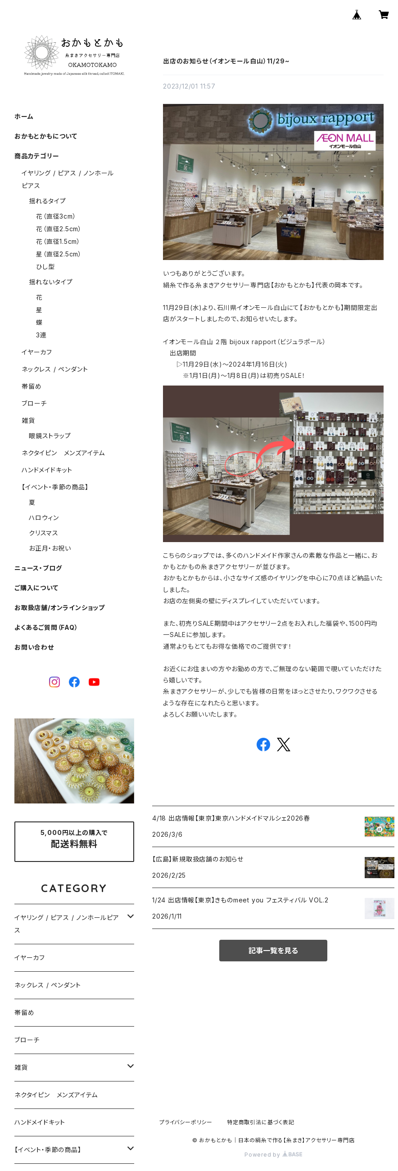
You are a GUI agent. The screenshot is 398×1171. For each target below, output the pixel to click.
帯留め (31, 386)
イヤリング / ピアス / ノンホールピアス (66, 924)
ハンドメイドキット (47, 470)
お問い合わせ (34, 647)
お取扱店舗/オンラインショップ (59, 607)
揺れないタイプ (51, 282)
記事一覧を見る (273, 950)
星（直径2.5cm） (59, 254)
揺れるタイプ (47, 201)
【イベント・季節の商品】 (55, 487)
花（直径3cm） (56, 216)
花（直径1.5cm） (58, 241)
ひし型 (45, 266)
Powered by (273, 1154)
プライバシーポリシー (186, 1122)
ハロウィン (44, 517)
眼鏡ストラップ (50, 436)
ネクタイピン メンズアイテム (63, 453)
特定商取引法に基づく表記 (260, 1122)
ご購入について (36, 588)
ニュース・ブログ (38, 568)
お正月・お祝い (50, 548)
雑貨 (28, 420)
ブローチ (34, 403)
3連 (41, 335)
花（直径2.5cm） (59, 229)
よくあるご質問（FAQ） (46, 627)
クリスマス (44, 533)
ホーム (23, 116)
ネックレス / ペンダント (55, 369)
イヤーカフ (37, 352)
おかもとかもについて (45, 136)
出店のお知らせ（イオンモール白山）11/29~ (226, 61)
